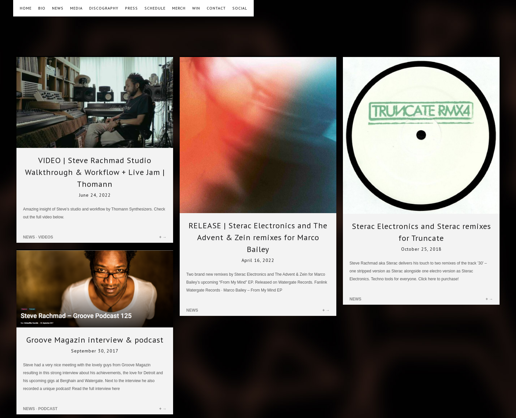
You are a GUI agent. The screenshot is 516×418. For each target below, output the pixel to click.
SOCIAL (239, 8)
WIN (196, 8)
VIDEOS (45, 237)
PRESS (131, 8)
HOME (26, 8)
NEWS (58, 8)
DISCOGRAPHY (103, 8)
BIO (41, 8)
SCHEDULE (155, 8)
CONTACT (216, 8)
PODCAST (48, 408)
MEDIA (76, 8)
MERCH (179, 8)
